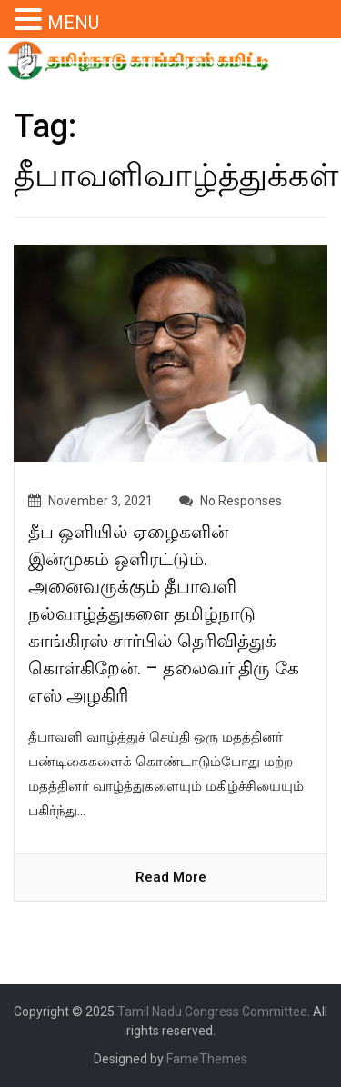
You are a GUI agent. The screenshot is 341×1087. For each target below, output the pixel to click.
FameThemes (206, 1059)
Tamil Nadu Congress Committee (212, 1011)
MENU (73, 23)
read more (170, 877)
